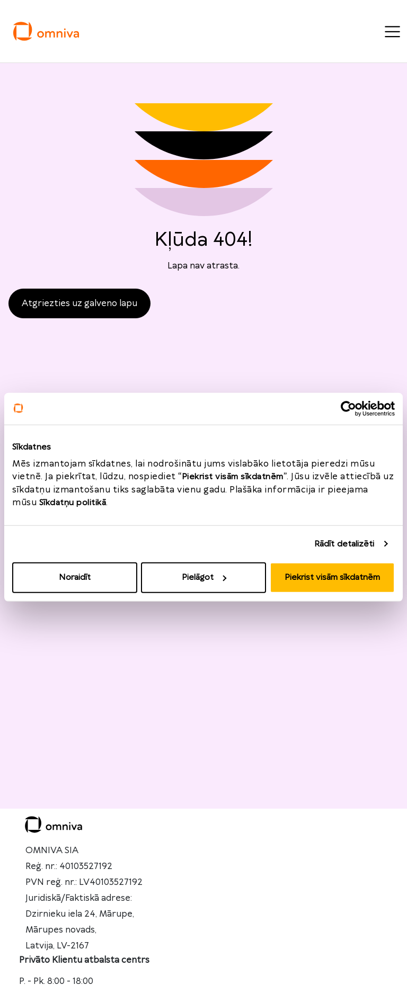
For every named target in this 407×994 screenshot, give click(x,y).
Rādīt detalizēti (344, 543)
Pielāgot (204, 577)
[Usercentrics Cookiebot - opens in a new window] (348, 408)
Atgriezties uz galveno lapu (79, 303)
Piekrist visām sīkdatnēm (332, 577)
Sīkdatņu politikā (73, 502)
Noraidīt (75, 577)
